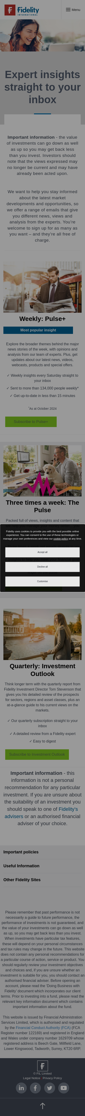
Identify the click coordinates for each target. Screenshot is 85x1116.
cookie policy (60, 538)
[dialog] (42, 558)
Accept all (42, 552)
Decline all (42, 567)
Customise (42, 581)
